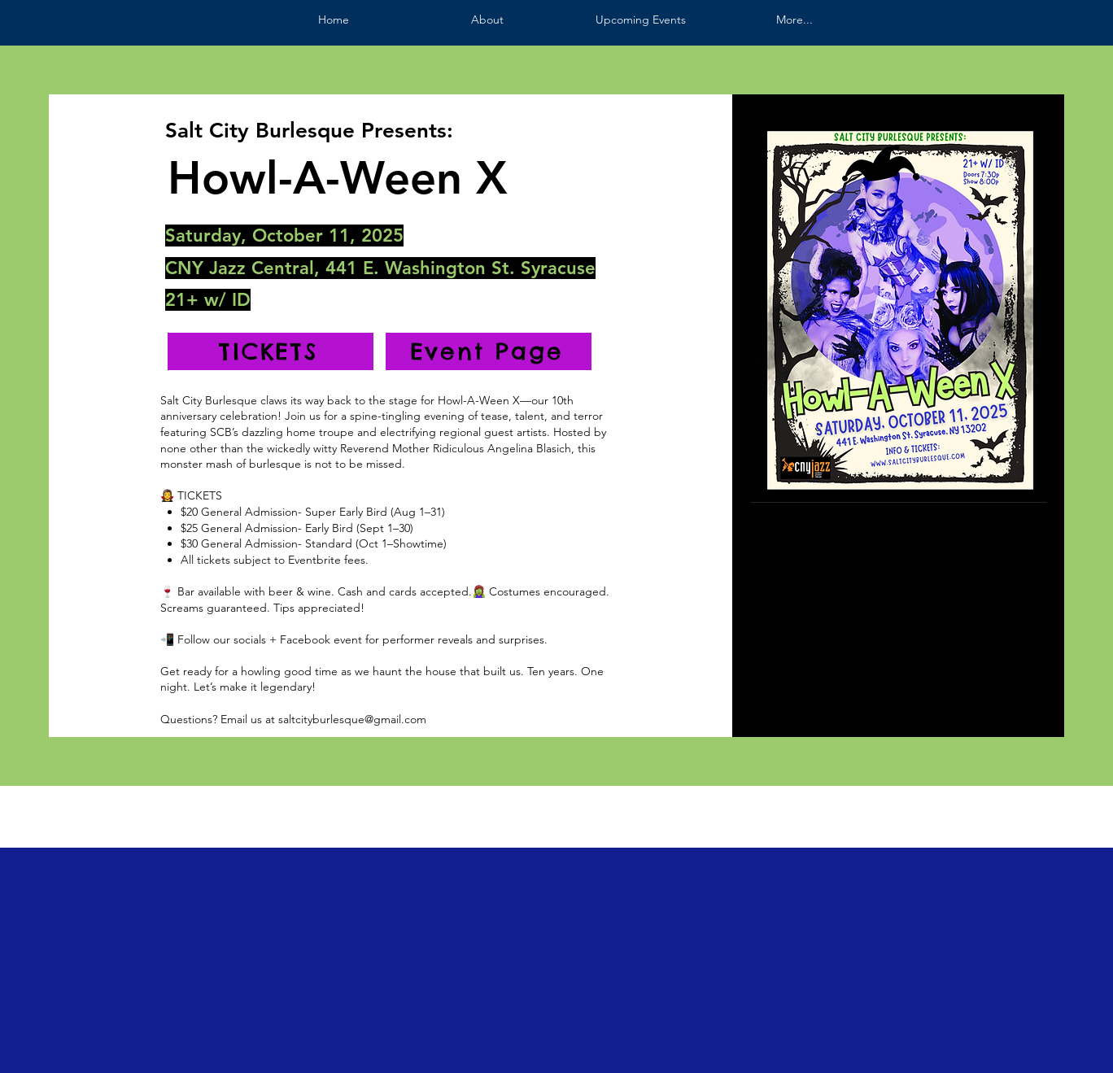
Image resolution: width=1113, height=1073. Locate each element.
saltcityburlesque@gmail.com (352, 719)
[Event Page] (488, 351)
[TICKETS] (270, 351)
